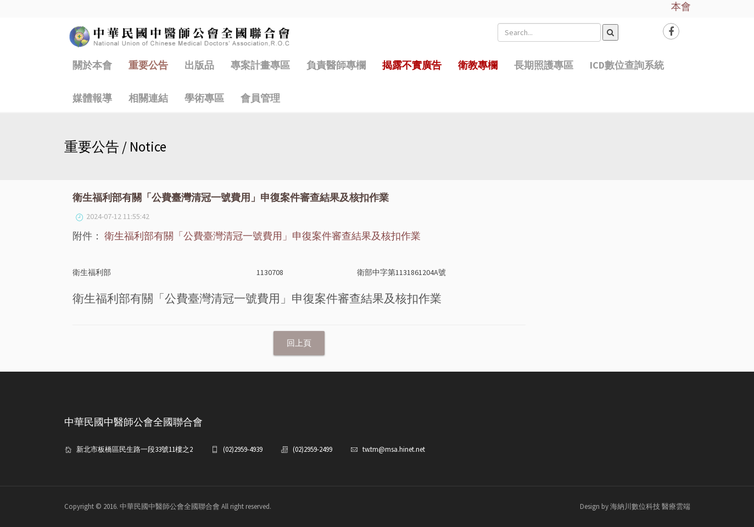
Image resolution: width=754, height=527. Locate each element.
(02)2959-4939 (242, 449)
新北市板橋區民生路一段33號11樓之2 (134, 449)
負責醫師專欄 (336, 65)
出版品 (199, 65)
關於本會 (92, 65)
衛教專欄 (478, 65)
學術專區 (204, 98)
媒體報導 (92, 98)
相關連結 (148, 98)
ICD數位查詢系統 (627, 65)
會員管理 (260, 98)
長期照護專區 (543, 65)
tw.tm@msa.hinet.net (393, 449)
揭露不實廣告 (412, 65)
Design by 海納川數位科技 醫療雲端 (635, 506)
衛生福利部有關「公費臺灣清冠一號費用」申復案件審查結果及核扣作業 (262, 235)
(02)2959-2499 (312, 449)
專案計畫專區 (260, 65)
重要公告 (148, 65)
